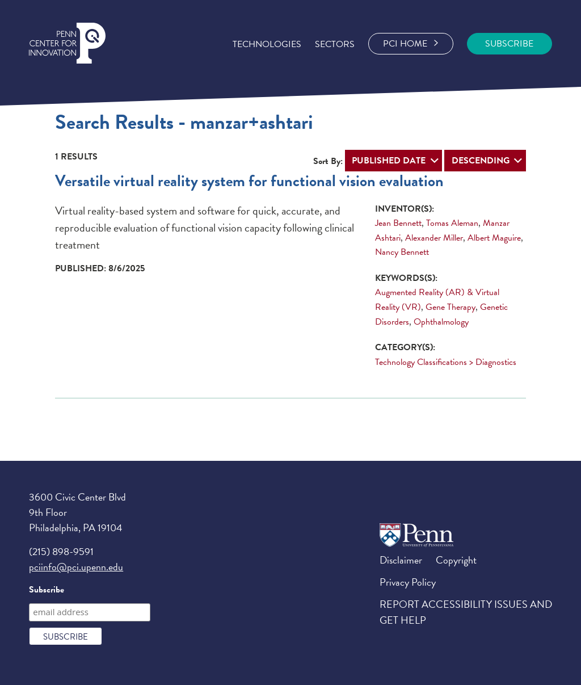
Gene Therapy (450, 307)
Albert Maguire (494, 238)
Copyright (456, 560)
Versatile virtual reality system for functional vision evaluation (249, 180)
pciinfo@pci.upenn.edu (76, 566)
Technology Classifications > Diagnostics (445, 362)
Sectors (335, 44)
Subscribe (46, 589)
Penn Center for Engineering (67, 43)
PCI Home (410, 44)
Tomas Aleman (452, 223)
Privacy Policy (408, 582)
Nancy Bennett (402, 252)
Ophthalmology (441, 322)
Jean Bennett (398, 223)
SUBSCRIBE (509, 44)
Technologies (267, 44)
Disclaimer (401, 560)
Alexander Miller (434, 238)
